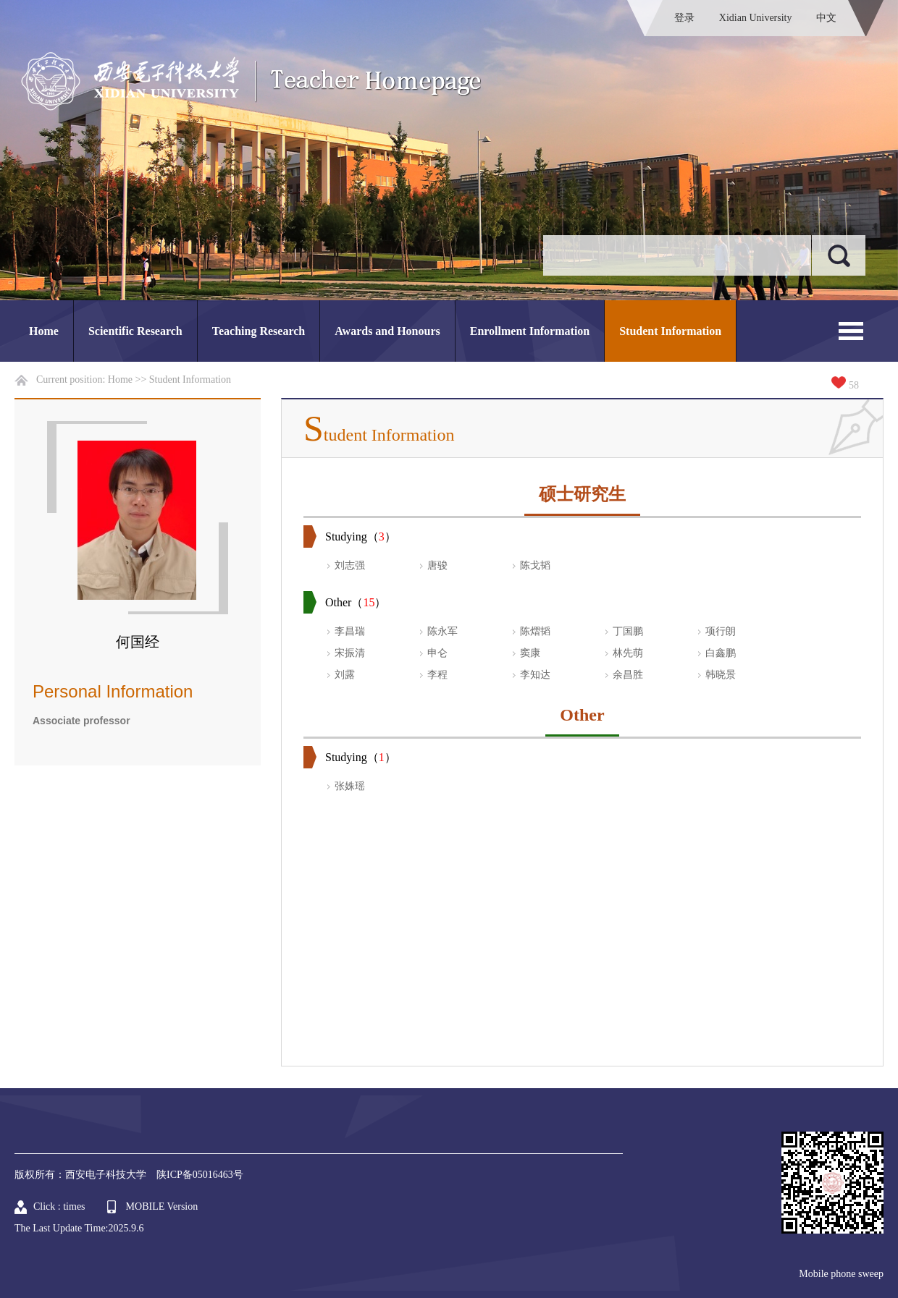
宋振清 (350, 653)
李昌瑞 (350, 631)
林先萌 (628, 653)
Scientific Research (135, 331)
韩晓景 (720, 674)
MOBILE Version (162, 1206)
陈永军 (442, 631)
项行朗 (720, 631)
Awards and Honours (387, 331)
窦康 (530, 653)
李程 (437, 674)
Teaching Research (258, 331)
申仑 (437, 653)
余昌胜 (628, 674)
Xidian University (755, 17)
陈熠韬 (535, 631)
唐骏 (437, 565)
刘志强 (350, 565)
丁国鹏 (628, 631)
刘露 (345, 674)
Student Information (670, 331)
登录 (684, 17)
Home (44, 331)
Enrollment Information (529, 331)
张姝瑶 (350, 786)
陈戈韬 (535, 565)
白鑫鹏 (720, 653)
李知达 (535, 674)
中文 (826, 17)
